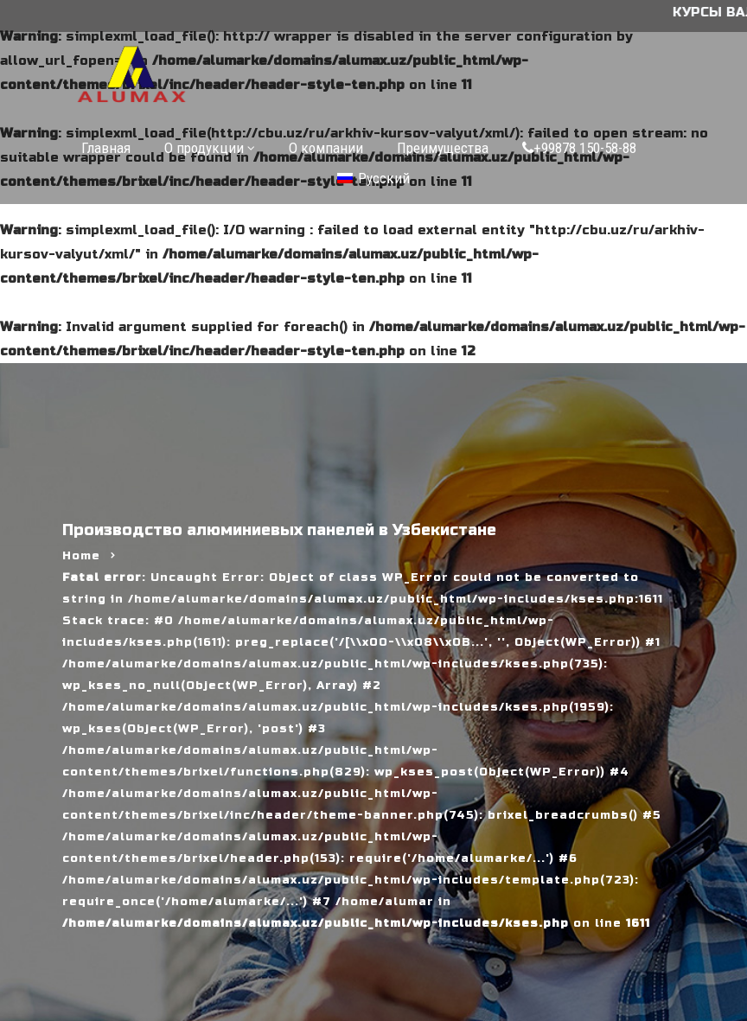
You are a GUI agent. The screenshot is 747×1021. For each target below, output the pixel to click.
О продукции (204, 147)
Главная (106, 147)
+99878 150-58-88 (579, 147)
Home (81, 556)
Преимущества (442, 147)
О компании (326, 147)
